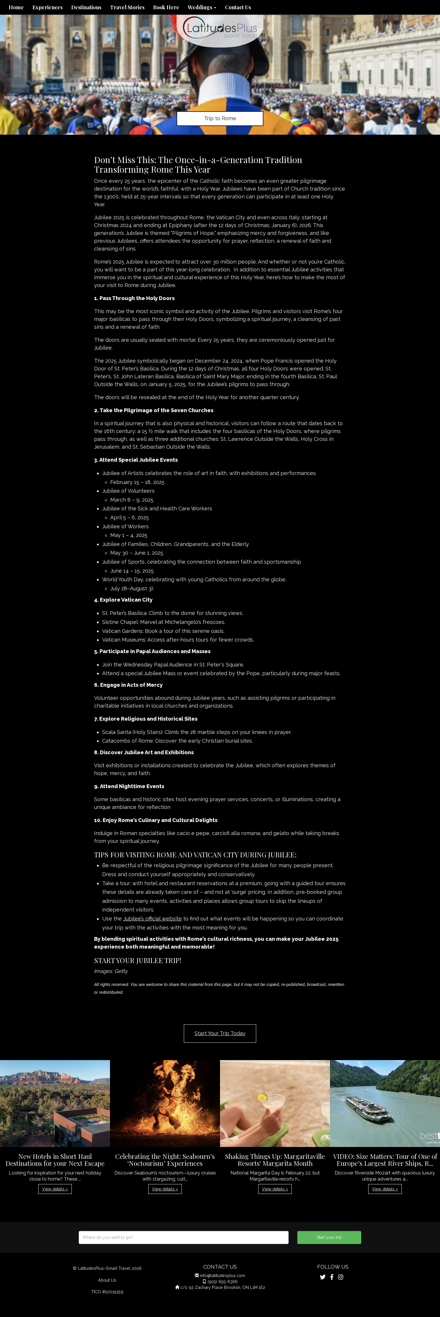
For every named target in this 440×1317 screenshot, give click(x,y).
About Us (107, 1280)
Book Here (166, 7)
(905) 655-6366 (223, 1281)
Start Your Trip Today (220, 1033)
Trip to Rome (220, 118)
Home (16, 7)
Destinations (86, 7)
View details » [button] (55, 1189)
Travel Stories (127, 7)
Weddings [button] (202, 7)
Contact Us (238, 7)
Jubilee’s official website (152, 919)
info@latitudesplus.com (222, 1275)
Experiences (47, 7)
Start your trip (329, 1237)
